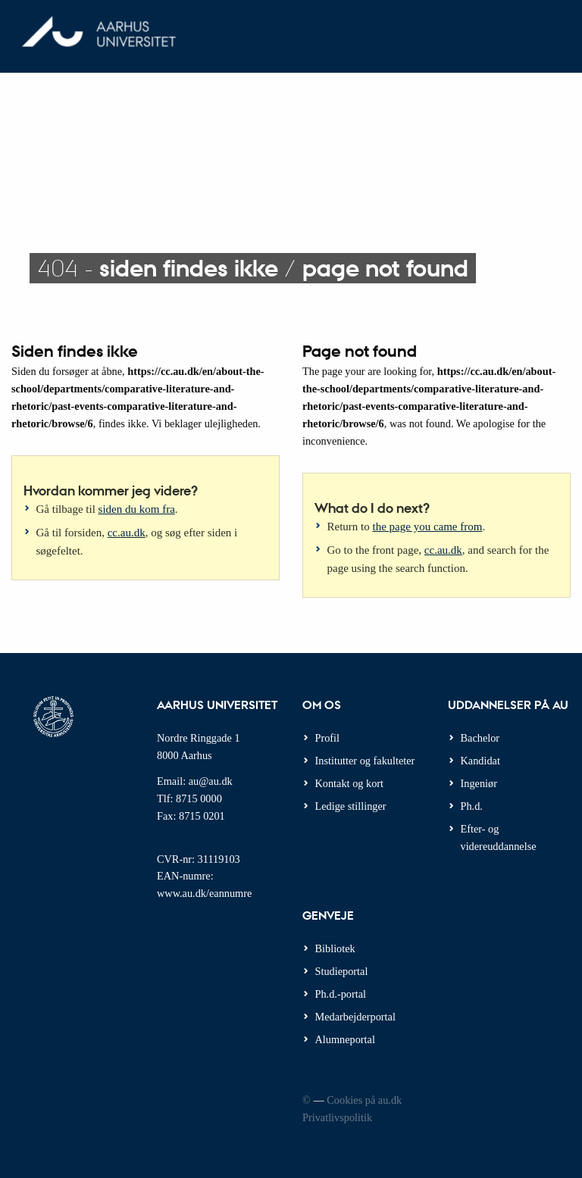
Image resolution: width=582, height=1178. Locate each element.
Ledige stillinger (350, 806)
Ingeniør (479, 783)
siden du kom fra (137, 509)
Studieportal (341, 971)
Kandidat (480, 761)
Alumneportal (345, 1039)
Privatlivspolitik (337, 1117)
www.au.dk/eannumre (204, 893)
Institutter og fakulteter (365, 761)
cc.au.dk (127, 533)
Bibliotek (335, 948)
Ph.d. (472, 806)
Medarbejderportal (355, 1017)
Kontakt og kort (349, 783)
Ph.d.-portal (341, 994)
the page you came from (428, 526)
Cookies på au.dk (364, 1100)
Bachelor (480, 738)
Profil (327, 738)
